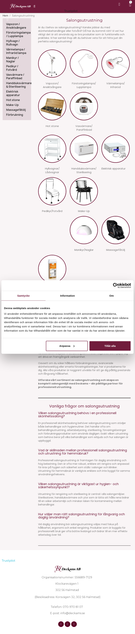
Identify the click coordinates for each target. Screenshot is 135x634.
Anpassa (67, 345)
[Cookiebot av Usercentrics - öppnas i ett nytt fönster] (115, 285)
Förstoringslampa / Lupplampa (17, 34)
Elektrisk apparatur (13, 93)
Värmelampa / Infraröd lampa (16, 51)
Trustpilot (71, 11)
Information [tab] (67, 295)
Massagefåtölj (16, 110)
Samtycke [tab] (23, 295)
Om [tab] (111, 295)
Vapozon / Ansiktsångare (16, 26)
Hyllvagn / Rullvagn (13, 42)
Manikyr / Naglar (12, 59)
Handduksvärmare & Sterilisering (17, 85)
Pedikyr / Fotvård (12, 68)
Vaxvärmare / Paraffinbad (15, 76)
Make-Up (12, 105)
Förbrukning (14, 115)
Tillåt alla (110, 345)
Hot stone (13, 100)
